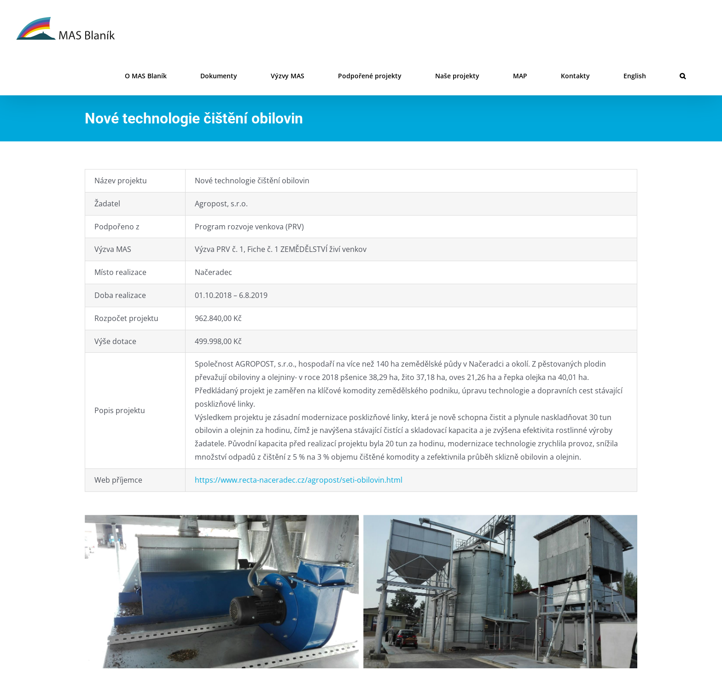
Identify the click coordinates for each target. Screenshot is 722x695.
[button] (683, 76)
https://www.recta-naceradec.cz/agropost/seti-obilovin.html (298, 480)
